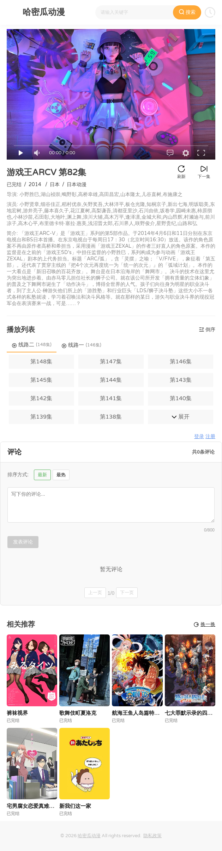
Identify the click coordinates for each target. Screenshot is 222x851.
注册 (210, 436)
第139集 (41, 416)
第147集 (111, 361)
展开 (181, 416)
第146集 (181, 361)
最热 (61, 474)
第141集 (111, 398)
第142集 (41, 398)
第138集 (111, 416)
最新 (42, 474)
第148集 (41, 361)
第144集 (111, 380)
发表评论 (23, 542)
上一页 (95, 592)
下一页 (127, 592)
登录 (199, 436)
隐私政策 (152, 836)
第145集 (41, 380)
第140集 (181, 398)
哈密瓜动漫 (89, 836)
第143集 (181, 380)
